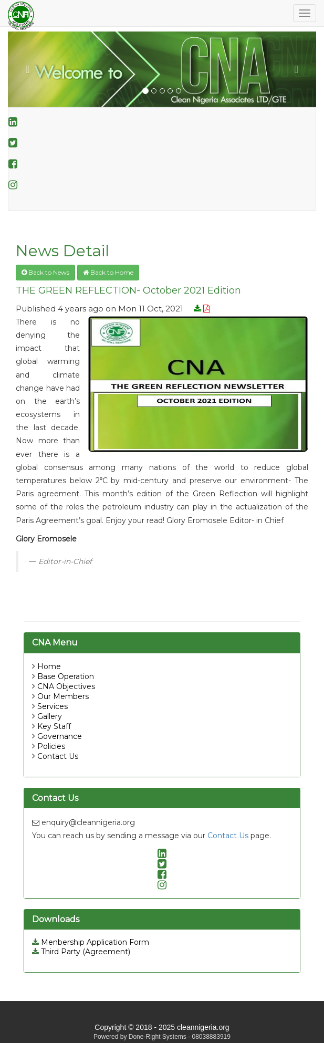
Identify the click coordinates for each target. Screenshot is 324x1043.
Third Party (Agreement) (81, 951)
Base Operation (65, 676)
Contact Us (57, 756)
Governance (59, 736)
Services (52, 706)
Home (49, 666)
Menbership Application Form (90, 942)
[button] (31, 69)
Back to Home (108, 272)
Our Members (63, 696)
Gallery (49, 716)
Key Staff (54, 726)
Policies (51, 746)
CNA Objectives (66, 686)
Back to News (45, 272)
